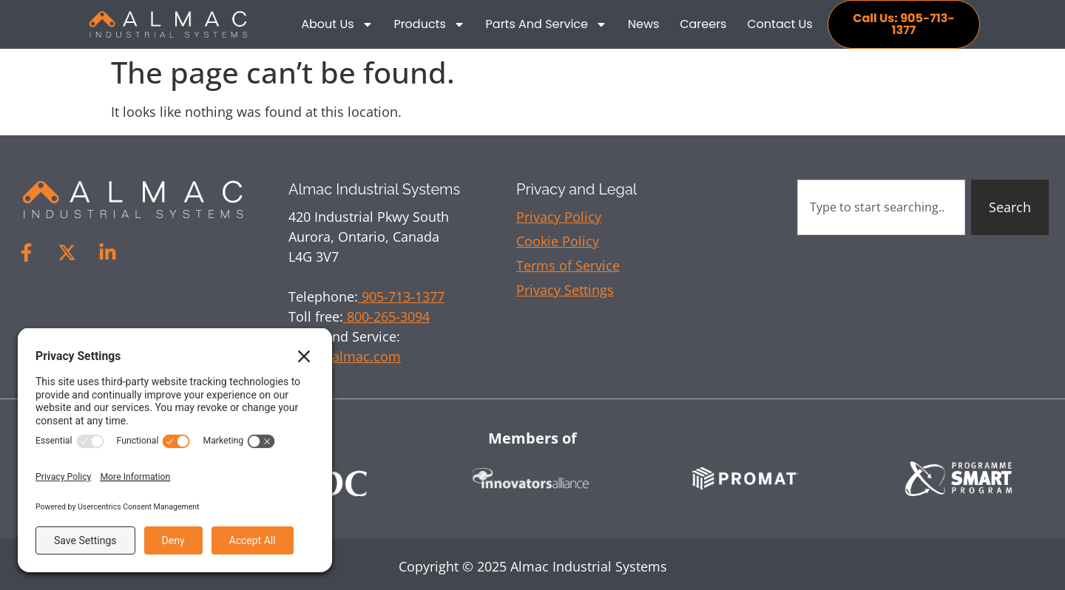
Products (428, 24)
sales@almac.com (344, 356)
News (644, 24)
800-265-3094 (386, 316)
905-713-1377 (401, 296)
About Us (337, 24)
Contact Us (779, 24)
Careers (703, 24)
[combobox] (881, 207)
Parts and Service (546, 24)
